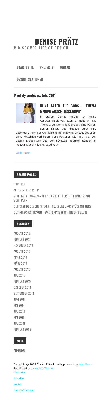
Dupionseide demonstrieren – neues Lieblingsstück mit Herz (52, 206)
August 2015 (22, 269)
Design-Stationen (30, 79)
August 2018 (22, 233)
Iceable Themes (44, 368)
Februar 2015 (22, 281)
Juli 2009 (20, 323)
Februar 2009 (22, 329)
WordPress (85, 364)
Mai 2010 (19, 317)
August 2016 (22, 251)
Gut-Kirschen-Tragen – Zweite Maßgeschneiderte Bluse (50, 212)
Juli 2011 (19, 311)
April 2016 (20, 257)
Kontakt (65, 67)
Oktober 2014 (22, 287)
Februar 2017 (22, 239)
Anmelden (20, 350)
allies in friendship (26, 190)
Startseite (25, 67)
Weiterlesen (23, 152)
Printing (19, 184)
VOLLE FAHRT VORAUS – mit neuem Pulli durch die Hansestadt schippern (52, 198)
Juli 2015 (19, 275)
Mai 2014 (19, 305)
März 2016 (20, 263)
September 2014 (24, 293)
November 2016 (23, 245)
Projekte (46, 67)
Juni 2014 (20, 299)
